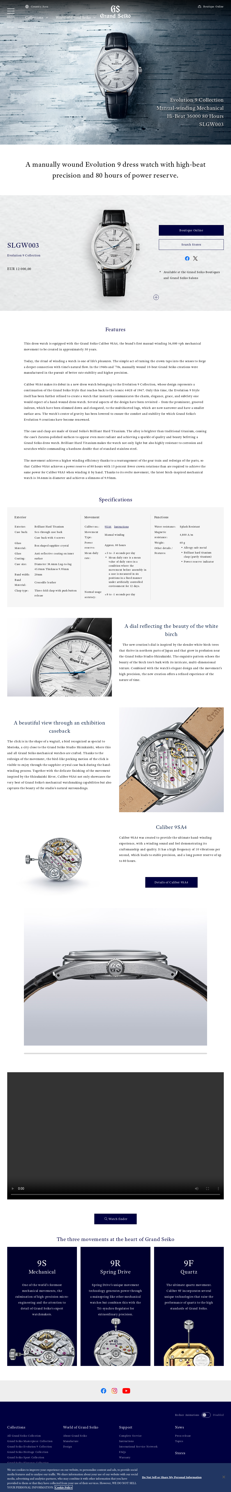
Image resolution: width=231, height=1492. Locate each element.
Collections (37, 17)
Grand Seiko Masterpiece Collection (30, 1441)
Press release (183, 1436)
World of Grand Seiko (76, 17)
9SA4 (108, 526)
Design (67, 1446)
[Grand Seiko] (115, 11)
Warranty (125, 1457)
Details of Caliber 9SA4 (171, 882)
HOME (11, 27)
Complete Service (130, 1436)
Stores (180, 1453)
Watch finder (115, 1219)
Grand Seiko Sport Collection (25, 1457)
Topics (179, 1441)
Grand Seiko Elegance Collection (28, 1463)
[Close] (224, 1477)
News (179, 1427)
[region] (115, 1477)
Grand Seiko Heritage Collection (27, 1452)
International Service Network (138, 1446)
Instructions (121, 526)
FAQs (122, 1452)
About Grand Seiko (75, 1436)
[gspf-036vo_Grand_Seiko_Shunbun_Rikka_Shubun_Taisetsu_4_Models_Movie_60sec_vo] (115, 1135)
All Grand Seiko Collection (24, 1436)
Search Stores (191, 244)
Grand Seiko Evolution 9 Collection (29, 1446)
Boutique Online (211, 6)
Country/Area (36, 6)
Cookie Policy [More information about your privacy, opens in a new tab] (63, 1487)
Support (125, 1427)
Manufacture (71, 1441)
